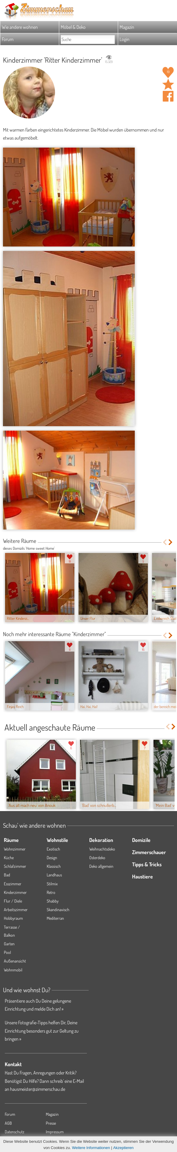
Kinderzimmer (15, 892)
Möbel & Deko (73, 27)
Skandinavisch (58, 909)
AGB (8, 1123)
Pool (7, 952)
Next (171, 542)
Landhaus (54, 874)
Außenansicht (15, 960)
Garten (9, 943)
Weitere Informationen (91, 1147)
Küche (9, 857)
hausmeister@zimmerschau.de (37, 1089)
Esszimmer (12, 883)
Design (52, 857)
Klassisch (54, 866)
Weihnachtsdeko (102, 848)
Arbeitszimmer (16, 909)
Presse (51, 1123)
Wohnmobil (13, 969)
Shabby (53, 900)
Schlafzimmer (15, 866)
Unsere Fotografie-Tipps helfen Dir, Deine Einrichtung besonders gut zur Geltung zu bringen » (42, 1031)
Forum (7, 39)
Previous (165, 542)
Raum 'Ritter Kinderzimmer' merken (168, 84)
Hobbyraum (13, 918)
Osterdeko (97, 857)
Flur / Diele (13, 900)
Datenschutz (14, 1131)
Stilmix (52, 883)
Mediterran (55, 918)
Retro (51, 892)
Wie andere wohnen (20, 27)
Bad (7, 874)
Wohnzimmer (15, 848)
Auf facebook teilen (168, 96)
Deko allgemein (101, 866)
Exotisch (53, 848)
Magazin (127, 27)
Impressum (55, 1131)
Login (124, 39)
